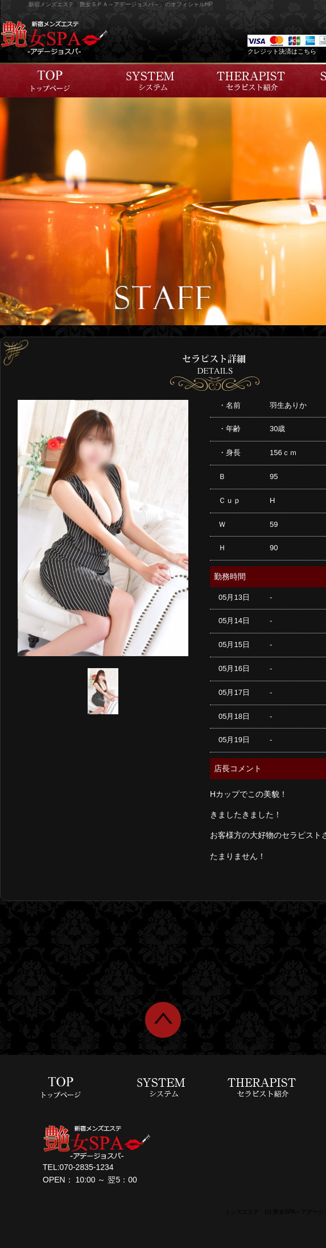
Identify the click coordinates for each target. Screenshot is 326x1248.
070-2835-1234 (87, 1167)
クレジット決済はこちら (281, 51)
